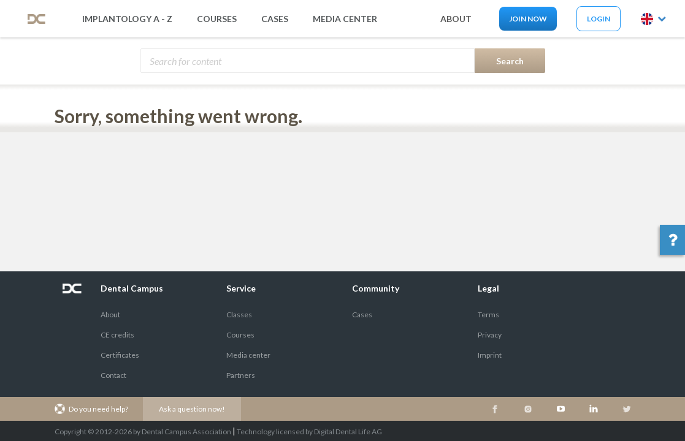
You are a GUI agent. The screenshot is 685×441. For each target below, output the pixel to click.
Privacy (490, 334)
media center (345, 18)
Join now (528, 18)
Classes (239, 314)
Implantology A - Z (127, 18)
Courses (217, 18)
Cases (274, 18)
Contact (113, 375)
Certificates (120, 355)
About (110, 314)
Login (598, 18)
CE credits (117, 334)
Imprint (490, 355)
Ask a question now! (192, 408)
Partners (240, 375)
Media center (248, 355)
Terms (488, 314)
